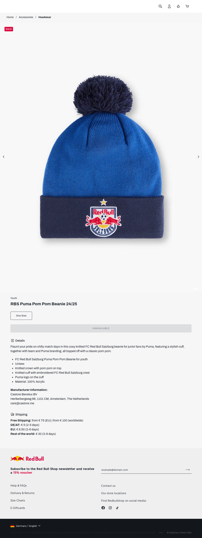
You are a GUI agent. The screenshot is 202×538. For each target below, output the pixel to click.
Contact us (108, 485)
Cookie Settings (67, 532)
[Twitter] (117, 508)
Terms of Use (16, 532)
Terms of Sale (30, 532)
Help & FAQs (18, 485)
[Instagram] (110, 508)
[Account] (169, 6)
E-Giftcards (17, 508)
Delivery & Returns (22, 493)
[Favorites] (178, 6)
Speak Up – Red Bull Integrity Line (98, 532)
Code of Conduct (146, 532)
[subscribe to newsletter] (188, 470)
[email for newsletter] (142, 470)
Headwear (44, 17)
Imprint (78, 532)
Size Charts (17, 500)
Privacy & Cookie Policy (48, 532)
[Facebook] (103, 508)
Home (10, 17)
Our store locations (113, 493)
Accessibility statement (126, 532)
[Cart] (187, 6)
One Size (21, 315)
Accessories (26, 17)
